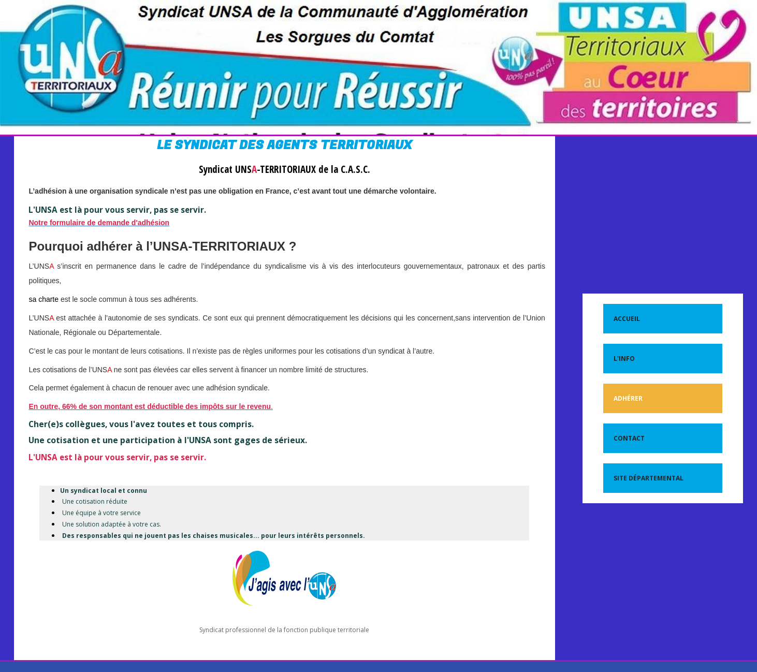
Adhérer (628, 398)
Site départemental (648, 478)
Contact (629, 438)
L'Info (624, 358)
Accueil (627, 318)
